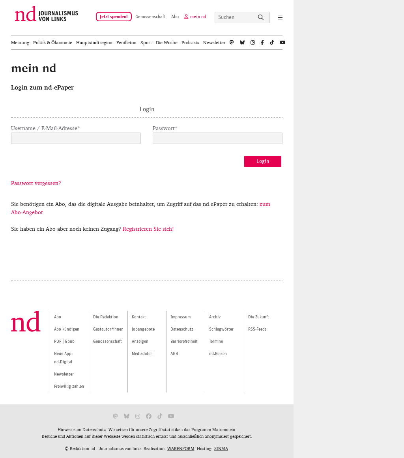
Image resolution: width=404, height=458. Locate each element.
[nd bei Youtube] (283, 42)
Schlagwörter (221, 329)
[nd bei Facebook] (262, 42)
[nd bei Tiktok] (159, 416)
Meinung (20, 42)
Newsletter (214, 42)
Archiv (215, 317)
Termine (216, 341)
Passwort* (165, 128)
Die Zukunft (258, 317)
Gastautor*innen (108, 329)
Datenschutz (181, 329)
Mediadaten (142, 353)
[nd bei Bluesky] (242, 42)
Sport (146, 42)
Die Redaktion (105, 317)
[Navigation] (277, 18)
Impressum (180, 317)
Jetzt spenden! (114, 16)
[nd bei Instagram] (253, 42)
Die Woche (167, 42)
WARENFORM (181, 448)
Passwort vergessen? (36, 183)
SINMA (221, 448)
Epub (70, 341)
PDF (57, 341)
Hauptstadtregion (94, 42)
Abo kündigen (66, 329)
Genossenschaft (150, 16)
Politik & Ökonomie (52, 42)
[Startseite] (46, 18)
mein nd (198, 16)
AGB (174, 353)
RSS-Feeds (257, 329)
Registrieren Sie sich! (148, 229)
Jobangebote (143, 329)
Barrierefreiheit (184, 341)
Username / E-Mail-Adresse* (45, 128)
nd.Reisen (218, 353)
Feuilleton (126, 42)
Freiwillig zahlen (69, 386)
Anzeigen (140, 341)
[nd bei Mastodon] (232, 42)
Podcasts (190, 42)
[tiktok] (272, 42)
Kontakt (139, 317)
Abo (175, 16)
